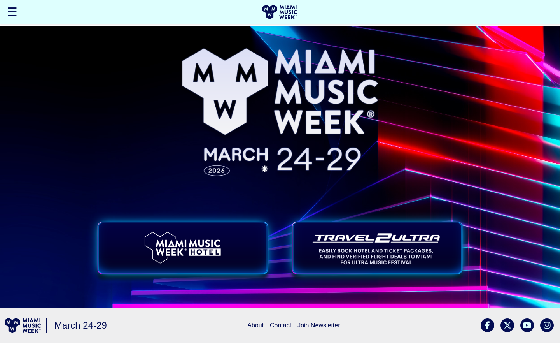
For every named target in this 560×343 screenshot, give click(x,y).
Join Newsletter (319, 325)
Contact (280, 325)
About (255, 325)
